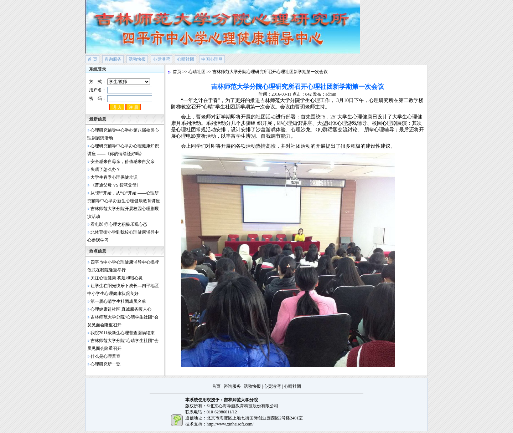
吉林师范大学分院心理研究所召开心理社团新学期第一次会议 (270, 71)
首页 (177, 71)
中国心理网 (212, 59)
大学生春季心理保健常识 (114, 177)
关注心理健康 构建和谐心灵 (116, 277)
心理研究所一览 (105, 364)
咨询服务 (112, 59)
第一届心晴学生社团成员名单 (118, 301)
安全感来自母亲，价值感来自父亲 (122, 161)
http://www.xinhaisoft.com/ (230, 424)
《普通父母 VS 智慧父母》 (115, 185)
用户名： (120, 90)
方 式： (119, 81)
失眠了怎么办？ (105, 169)
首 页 (92, 59)
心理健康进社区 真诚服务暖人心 (120, 309)
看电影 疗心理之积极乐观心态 (118, 224)
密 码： (120, 98)
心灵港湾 (161, 59)
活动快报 (137, 59)
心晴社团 (185, 59)
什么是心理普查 (105, 356)
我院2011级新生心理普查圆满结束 (122, 332)
